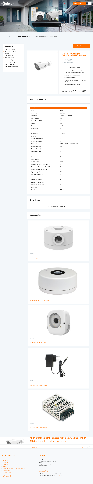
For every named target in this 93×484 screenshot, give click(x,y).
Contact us (78, 4)
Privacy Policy (7, 470)
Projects (5, 464)
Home (5, 37)
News (4, 466)
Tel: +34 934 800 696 (43, 471)
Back (28, 46)
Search (34, 447)
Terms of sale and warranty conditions (14, 468)
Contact (5, 460)
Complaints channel (8, 477)
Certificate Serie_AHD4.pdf (57, 206)
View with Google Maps (44, 470)
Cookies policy (7, 473)
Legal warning (7, 475)
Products (12, 37)
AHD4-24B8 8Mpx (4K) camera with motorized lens (37, 37)
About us (5, 462)
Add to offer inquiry (81, 46)
